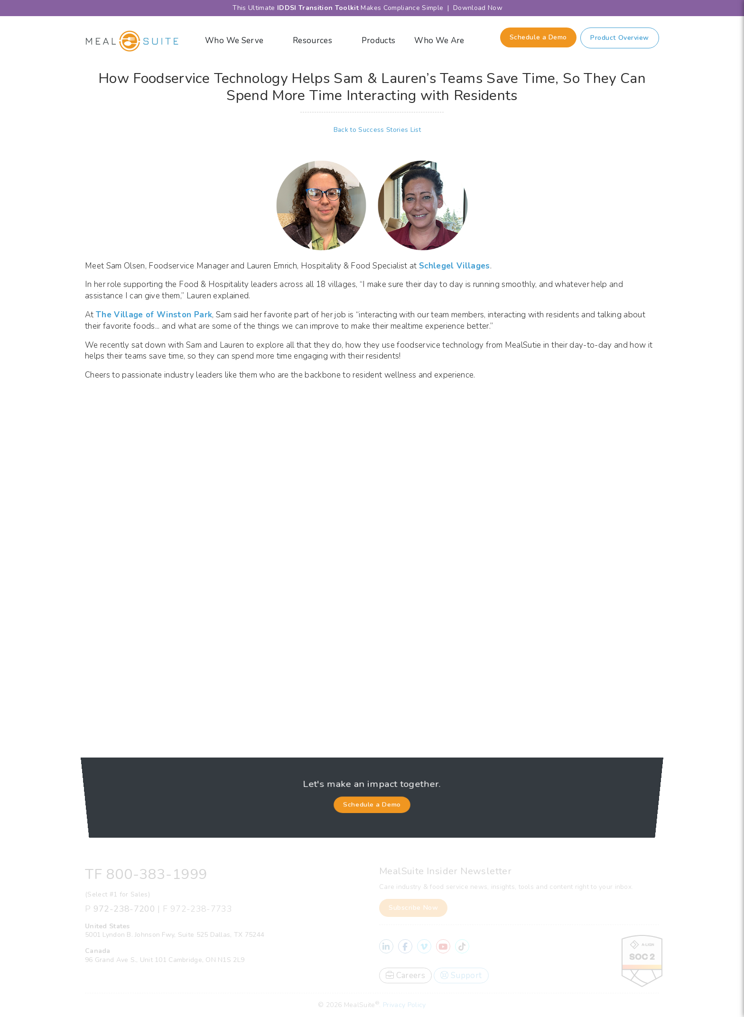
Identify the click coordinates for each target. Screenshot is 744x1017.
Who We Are (444, 40)
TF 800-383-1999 (146, 874)
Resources (318, 40)
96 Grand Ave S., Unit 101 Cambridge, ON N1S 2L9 (164, 959)
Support (461, 975)
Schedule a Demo (538, 37)
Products (379, 40)
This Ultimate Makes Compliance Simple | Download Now (372, 7)
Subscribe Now (413, 907)
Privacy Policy (404, 1004)
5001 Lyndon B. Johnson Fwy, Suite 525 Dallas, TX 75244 (174, 934)
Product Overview (619, 37)
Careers (405, 975)
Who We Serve (239, 40)
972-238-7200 (124, 909)
